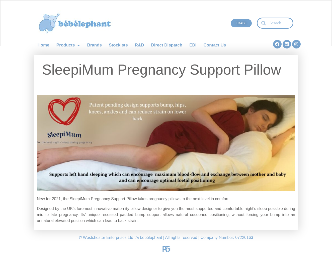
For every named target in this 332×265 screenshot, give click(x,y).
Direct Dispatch (166, 45)
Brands (94, 45)
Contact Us (214, 45)
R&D (139, 45)
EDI (192, 45)
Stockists (118, 45)
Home (43, 45)
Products (68, 45)
